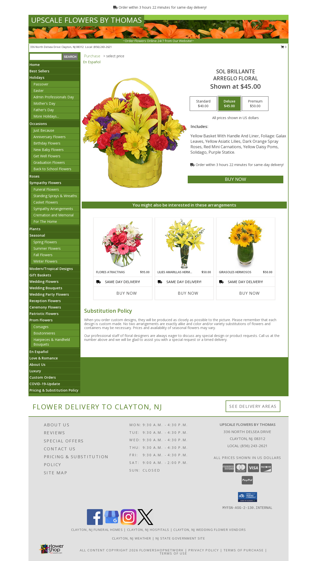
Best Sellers (39, 71)
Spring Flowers (45, 242)
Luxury (35, 371)
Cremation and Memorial (53, 215)
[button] (247, 497)
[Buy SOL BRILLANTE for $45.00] (235, 179)
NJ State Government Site (180, 538)
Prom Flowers (41, 320)
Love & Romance (43, 358)
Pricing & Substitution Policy (54, 390)
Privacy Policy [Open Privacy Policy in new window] (203, 550)
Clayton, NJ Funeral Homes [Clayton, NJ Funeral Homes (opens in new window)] (97, 529)
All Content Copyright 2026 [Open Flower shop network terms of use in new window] (109, 550)
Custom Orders (42, 377)
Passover (40, 84)
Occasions (38, 123)
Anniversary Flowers (49, 136)
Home (34, 64)
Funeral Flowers (46, 189)
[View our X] (145, 523)
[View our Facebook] (95, 523)
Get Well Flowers (46, 156)
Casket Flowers (45, 202)
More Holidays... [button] (46, 116)
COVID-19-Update (44, 383)
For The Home (45, 221)
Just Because (43, 130)
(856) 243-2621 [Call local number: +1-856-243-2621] (103, 47)
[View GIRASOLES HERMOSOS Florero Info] (245, 244)
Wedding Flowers (43, 281)
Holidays (36, 77)
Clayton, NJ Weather (131, 538)
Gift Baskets (40, 275)
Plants (34, 229)
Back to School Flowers (52, 168)
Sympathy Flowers (45, 182)
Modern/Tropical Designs (51, 268)
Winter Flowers (45, 261)
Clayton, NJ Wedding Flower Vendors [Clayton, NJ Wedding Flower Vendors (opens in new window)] (209, 529)
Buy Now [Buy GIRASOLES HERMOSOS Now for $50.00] (249, 293)
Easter (38, 90)
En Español (38, 351)
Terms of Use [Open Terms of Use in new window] (173, 553)
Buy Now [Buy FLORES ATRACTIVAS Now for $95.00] (126, 293)
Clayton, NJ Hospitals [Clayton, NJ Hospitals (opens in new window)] (148, 529)
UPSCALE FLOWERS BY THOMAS (86, 20)
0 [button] (284, 47)
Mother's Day (44, 103)
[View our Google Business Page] (112, 523)
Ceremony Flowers (45, 307)
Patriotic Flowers (43, 313)
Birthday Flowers (46, 143)
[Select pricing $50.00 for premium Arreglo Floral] (255, 104)
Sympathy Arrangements (53, 208)
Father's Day (43, 109)
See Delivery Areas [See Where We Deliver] (253, 406)
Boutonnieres (44, 333)
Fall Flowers (43, 254)
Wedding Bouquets (45, 288)
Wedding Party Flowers (49, 294)
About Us (37, 364)
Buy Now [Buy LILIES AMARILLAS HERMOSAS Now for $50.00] (188, 293)
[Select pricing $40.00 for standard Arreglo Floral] (203, 104)
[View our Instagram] (128, 523)
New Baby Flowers (48, 149)
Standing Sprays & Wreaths (55, 195)
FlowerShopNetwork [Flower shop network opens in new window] (161, 550)
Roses (34, 176)
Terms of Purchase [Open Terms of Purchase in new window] (244, 550)
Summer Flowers (47, 248)
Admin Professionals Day (53, 97)
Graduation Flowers (49, 162)
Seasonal (37, 235)
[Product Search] (46, 57)
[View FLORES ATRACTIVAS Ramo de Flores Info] (123, 244)
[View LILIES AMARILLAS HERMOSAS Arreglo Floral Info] (184, 244)
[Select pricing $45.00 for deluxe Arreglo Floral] (229, 104)
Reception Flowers (45, 300)
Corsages (41, 326)
